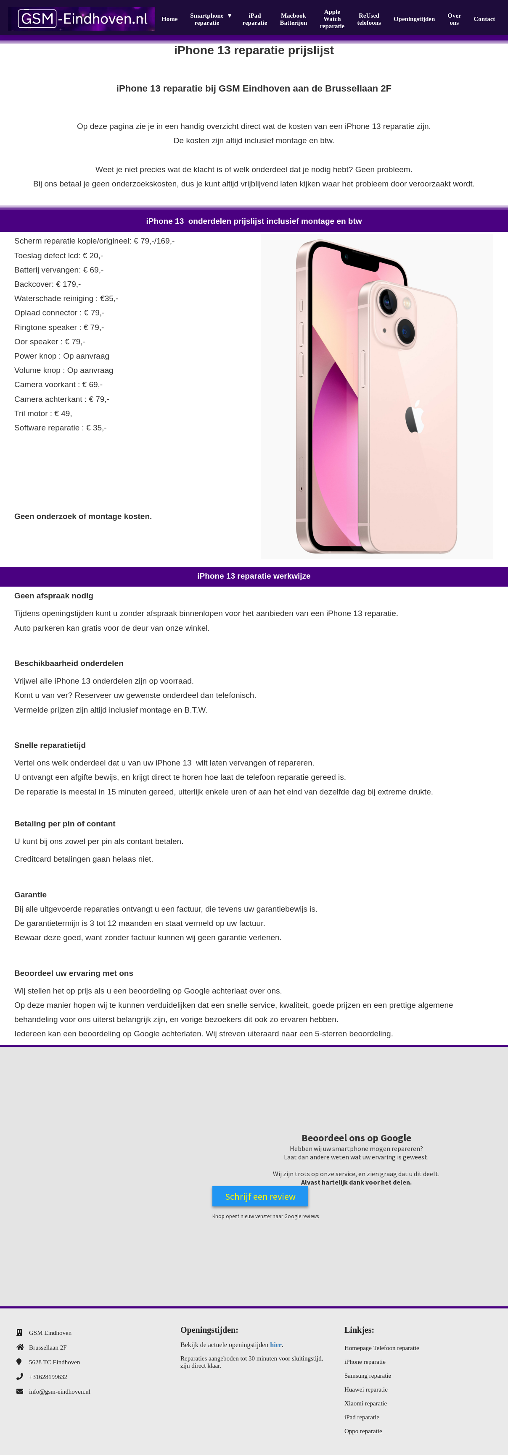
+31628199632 (48, 1377)
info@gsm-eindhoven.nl (59, 1391)
